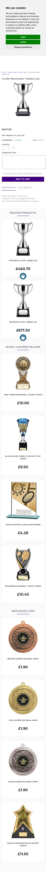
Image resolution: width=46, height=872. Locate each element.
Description (9, 187)
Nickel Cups (22, 72)
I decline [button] (23, 42)
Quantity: (6, 144)
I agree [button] (23, 37)
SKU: (35, 140)
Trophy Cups (11, 72)
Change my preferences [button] (23, 47)
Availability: (7, 140)
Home (4, 72)
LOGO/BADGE (25, 187)
